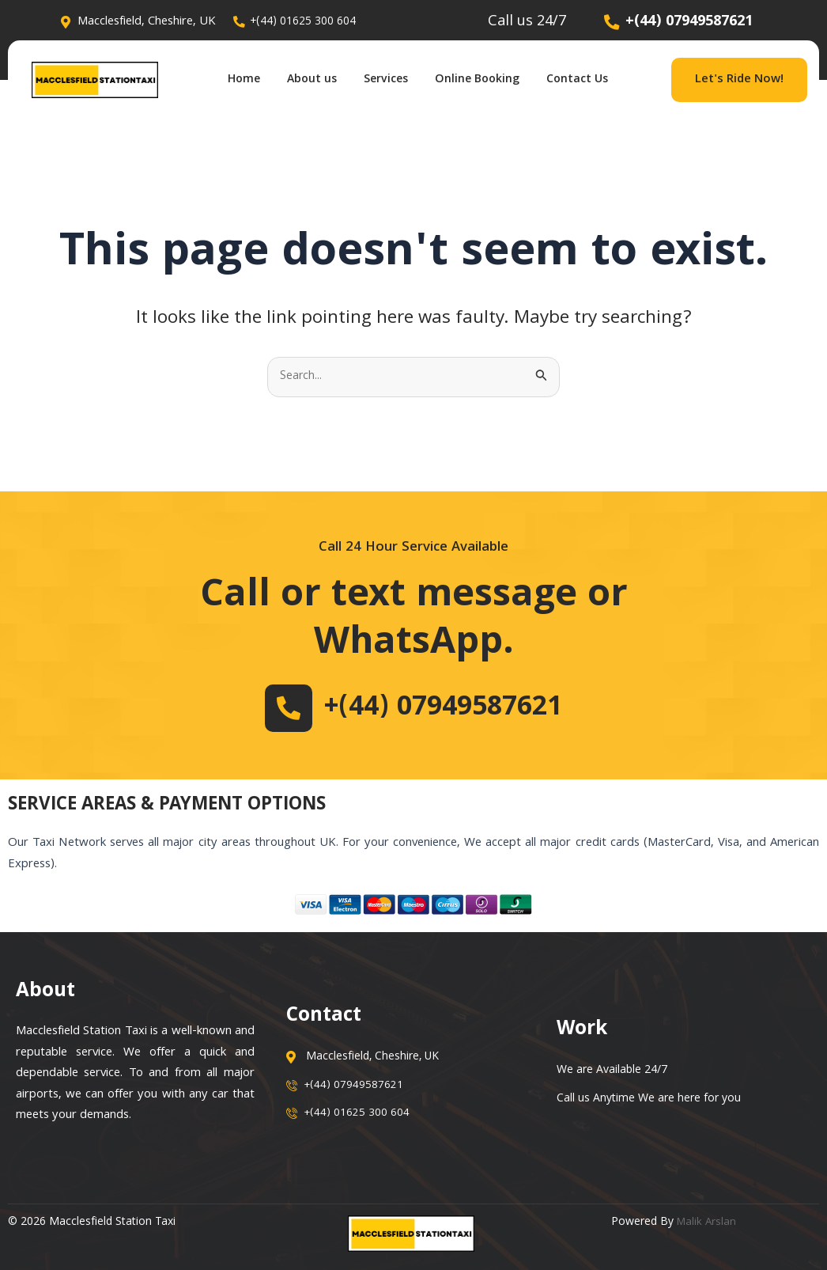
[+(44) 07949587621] (275, 708)
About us (304, 80)
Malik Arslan (707, 1222)
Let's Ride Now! (739, 80)
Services (386, 80)
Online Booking (485, 80)
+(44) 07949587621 (443, 708)
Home (229, 80)
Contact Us (593, 80)
